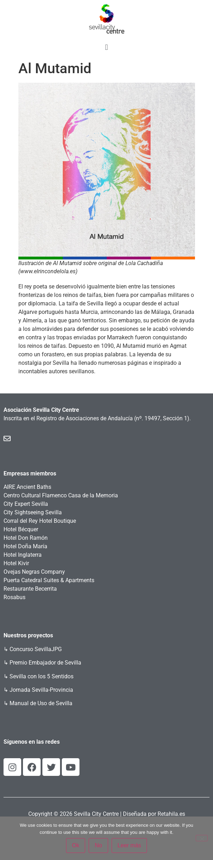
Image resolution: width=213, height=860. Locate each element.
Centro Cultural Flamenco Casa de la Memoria (61, 495)
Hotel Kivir (16, 563)
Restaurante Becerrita (30, 588)
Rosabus (14, 597)
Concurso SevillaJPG (36, 649)
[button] (106, 47)
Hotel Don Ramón (26, 537)
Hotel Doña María (25, 546)
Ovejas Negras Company (34, 571)
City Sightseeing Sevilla (33, 512)
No (98, 845)
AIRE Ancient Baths (27, 487)
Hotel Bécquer (21, 529)
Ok (75, 845)
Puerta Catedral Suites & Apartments (49, 580)
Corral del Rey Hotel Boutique (40, 520)
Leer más (129, 845)
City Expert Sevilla (26, 504)
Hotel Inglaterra (23, 554)
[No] (202, 838)
